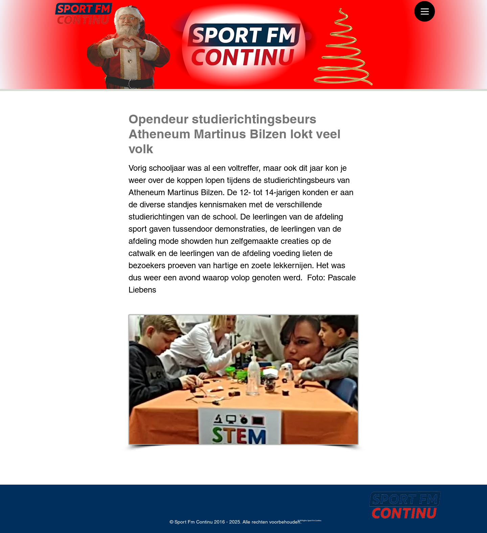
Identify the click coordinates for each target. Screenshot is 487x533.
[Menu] (424, 11)
